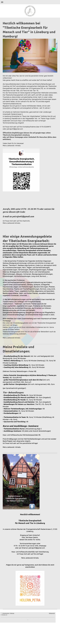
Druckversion (5, 613)
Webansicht (52, 613)
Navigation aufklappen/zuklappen (30, 2)
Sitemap (12, 613)
